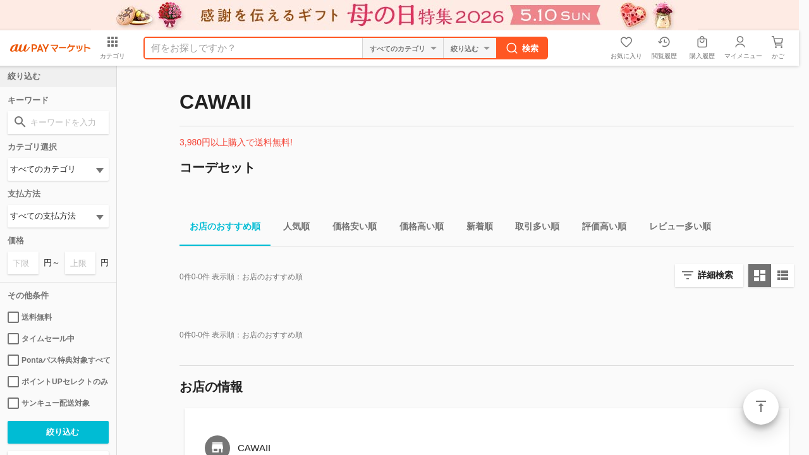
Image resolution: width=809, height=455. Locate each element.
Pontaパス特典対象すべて (58, 360)
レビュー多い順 (675, 228)
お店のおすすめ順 (219, 228)
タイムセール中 (41, 338)
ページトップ (761, 407)
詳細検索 (715, 275)
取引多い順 (532, 228)
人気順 (291, 228)
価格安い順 (349, 228)
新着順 (474, 228)
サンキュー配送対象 (49, 403)
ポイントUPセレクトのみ (58, 381)
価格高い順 (416, 228)
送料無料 (30, 317)
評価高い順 (599, 228)
